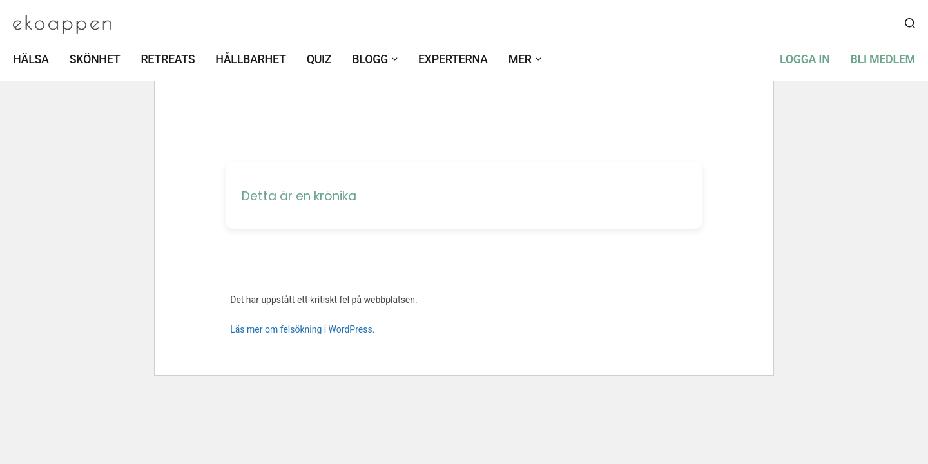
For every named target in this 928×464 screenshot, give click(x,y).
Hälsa (31, 59)
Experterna (453, 59)
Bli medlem (883, 59)
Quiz (319, 59)
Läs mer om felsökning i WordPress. (302, 329)
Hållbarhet (250, 59)
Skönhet (95, 59)
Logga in (805, 59)
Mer (520, 59)
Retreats (167, 59)
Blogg (370, 59)
